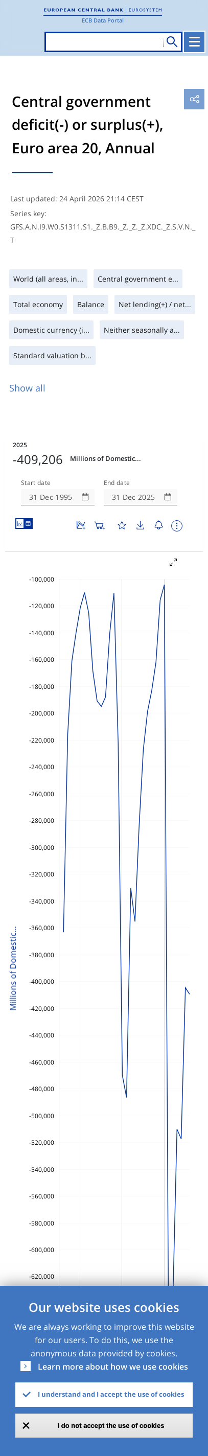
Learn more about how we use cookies (113, 1366)
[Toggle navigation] (194, 42)
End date (117, 483)
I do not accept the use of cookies (111, 1425)
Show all (27, 388)
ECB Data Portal (103, 20)
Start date (36, 483)
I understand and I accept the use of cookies (111, 1394)
